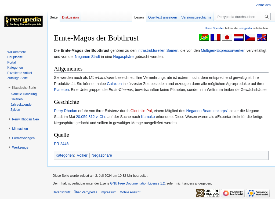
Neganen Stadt (87, 56)
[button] (24, 88)
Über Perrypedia (85, 192)
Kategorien (65, 155)
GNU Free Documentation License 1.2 (137, 183)
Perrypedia (245, 28)
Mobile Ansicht (130, 192)
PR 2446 (61, 144)
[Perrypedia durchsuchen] (243, 16)
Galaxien (114, 84)
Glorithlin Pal (141, 111)
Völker (82, 155)
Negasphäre (123, 56)
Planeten (61, 89)
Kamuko (148, 117)
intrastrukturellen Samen (158, 50)
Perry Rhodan (65, 111)
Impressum (108, 192)
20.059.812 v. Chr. (91, 117)
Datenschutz (62, 192)
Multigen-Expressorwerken (223, 50)
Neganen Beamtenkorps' (207, 111)
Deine (215, 28)
